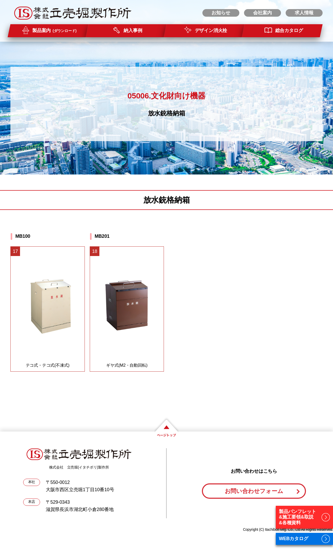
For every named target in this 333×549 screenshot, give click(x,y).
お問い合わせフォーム (254, 491)
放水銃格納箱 (166, 113)
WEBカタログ (293, 538)
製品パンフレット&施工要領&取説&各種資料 (297, 517)
